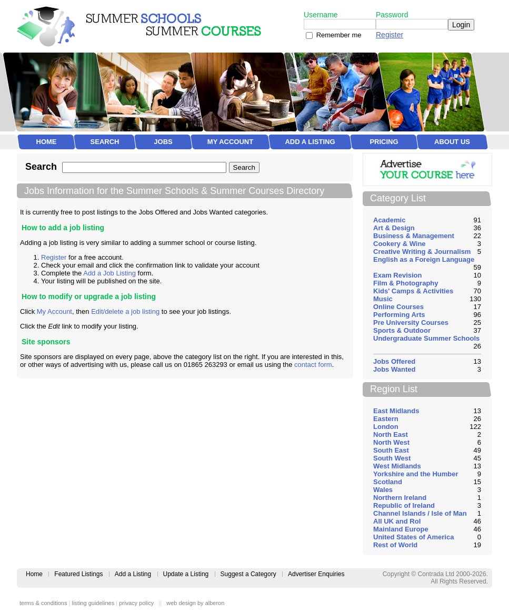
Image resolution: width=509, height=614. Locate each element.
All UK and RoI (397, 521)
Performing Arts (399, 315)
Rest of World (395, 545)
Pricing (384, 142)
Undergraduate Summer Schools (426, 338)
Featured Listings (78, 574)
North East (390, 434)
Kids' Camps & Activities (413, 291)
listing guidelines (93, 603)
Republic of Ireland (404, 505)
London (385, 427)
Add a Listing (310, 142)
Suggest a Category (248, 574)
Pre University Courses (410, 322)
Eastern (385, 419)
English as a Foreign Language (423, 259)
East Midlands (396, 411)
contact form (313, 365)
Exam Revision (397, 275)
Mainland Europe (400, 529)
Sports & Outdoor (402, 330)
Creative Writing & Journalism (422, 251)
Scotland (387, 482)
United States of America (413, 537)
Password (392, 15)
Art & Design (394, 228)
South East (391, 450)
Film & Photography (405, 283)
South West (392, 458)
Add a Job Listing (109, 273)
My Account (230, 142)
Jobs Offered (394, 361)
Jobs (163, 142)
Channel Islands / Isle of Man (420, 513)
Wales (383, 490)
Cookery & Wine (399, 244)
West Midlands (397, 466)
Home (46, 142)
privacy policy (136, 603)
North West (391, 442)
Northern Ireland (399, 498)
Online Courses (398, 307)
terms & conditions (43, 603)
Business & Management (413, 236)
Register (389, 34)
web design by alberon (195, 603)
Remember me (339, 35)
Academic (389, 220)
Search (105, 142)
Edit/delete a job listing (125, 311)
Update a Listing (186, 574)
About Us (452, 142)
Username (321, 15)
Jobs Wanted (394, 369)
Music (383, 299)
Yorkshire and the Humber (415, 474)
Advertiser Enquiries (316, 574)
